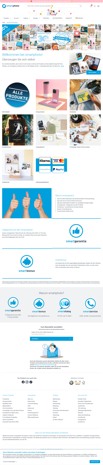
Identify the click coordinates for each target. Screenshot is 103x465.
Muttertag (55, 406)
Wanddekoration (7, 403)
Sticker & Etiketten (8, 419)
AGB (29, 406)
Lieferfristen (81, 406)
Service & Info (82, 395)
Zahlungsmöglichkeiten (84, 410)
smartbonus (81, 422)
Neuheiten (46, 18)
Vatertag (55, 408)
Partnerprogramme (33, 412)
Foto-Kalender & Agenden (10, 417)
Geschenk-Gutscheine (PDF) (11, 422)
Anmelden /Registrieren (84, 401)
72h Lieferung (82, 408)
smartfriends (81, 417)
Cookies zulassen (95, 461)
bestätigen (35, 338)
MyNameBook (7, 406)
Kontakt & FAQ (82, 399)
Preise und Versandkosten (85, 403)
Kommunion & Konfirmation (61, 410)
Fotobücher (6, 399)
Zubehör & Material (8, 415)
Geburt (55, 417)
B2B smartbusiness (33, 417)
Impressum (31, 408)
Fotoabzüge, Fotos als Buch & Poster (13, 410)
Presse (30, 410)
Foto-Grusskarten (8, 408)
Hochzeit (55, 412)
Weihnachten (56, 399)
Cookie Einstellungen (10, 461)
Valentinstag (56, 403)
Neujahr (55, 401)
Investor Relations (33, 415)
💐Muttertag (79, 18)
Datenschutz (31, 401)
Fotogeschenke (7, 401)
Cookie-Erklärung (33, 403)
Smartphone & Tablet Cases (11, 412)
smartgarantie (82, 419)
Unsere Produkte (8, 395)
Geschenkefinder (57, 18)
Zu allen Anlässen (58, 419)
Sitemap (80, 412)
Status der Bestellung (84, 415)
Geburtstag (56, 415)
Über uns (30, 399)
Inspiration (69, 18)
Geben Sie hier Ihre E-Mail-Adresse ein (42, 332)
